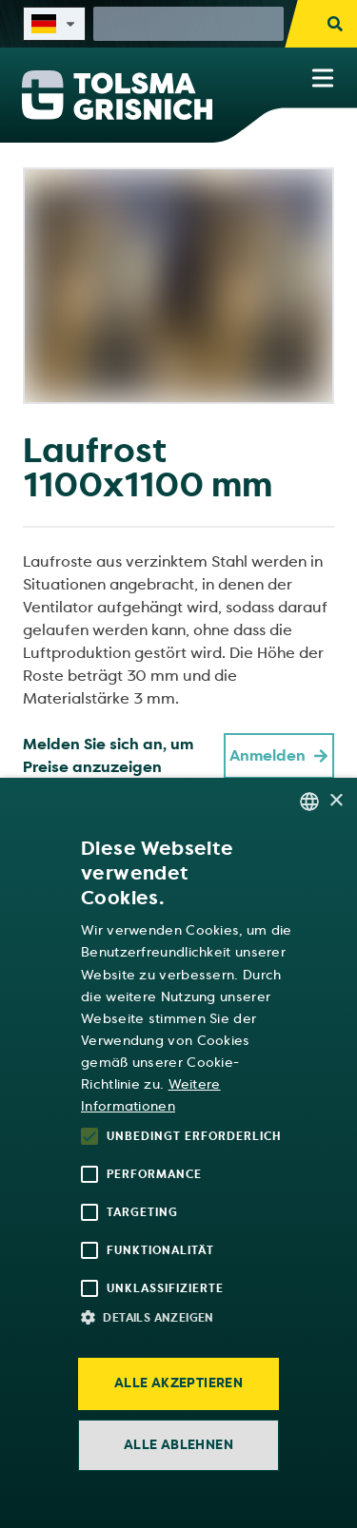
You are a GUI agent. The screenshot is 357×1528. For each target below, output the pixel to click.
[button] (188, 1316)
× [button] (335, 801)
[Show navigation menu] (322, 78)
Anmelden (278, 755)
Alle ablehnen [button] (178, 1445)
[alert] (178, 1153)
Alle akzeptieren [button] (178, 1383)
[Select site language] (54, 24)
